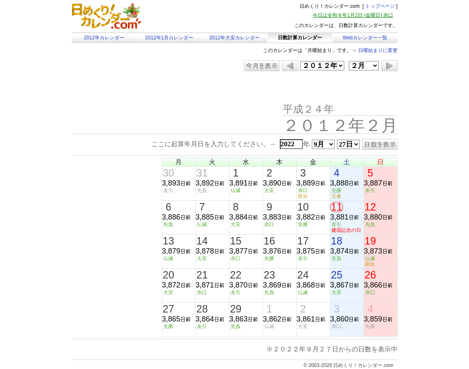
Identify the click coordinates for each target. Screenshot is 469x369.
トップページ (380, 6)
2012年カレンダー (104, 38)
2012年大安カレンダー (234, 38)
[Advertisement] (141, 88)
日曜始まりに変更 (378, 50)
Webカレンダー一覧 (365, 38)
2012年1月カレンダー (169, 38)
